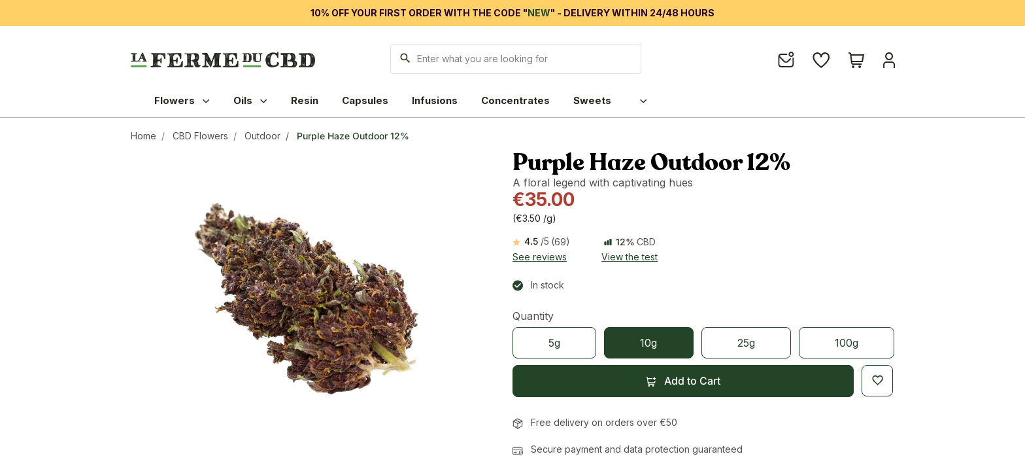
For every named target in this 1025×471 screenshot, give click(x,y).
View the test (629, 256)
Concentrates (515, 100)
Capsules (365, 100)
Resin (304, 100)
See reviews (539, 256)
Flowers (182, 100)
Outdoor (262, 135)
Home (143, 135)
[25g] (746, 342)
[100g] (846, 342)
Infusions (435, 100)
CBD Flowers (200, 135)
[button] (683, 381)
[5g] (554, 342)
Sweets (592, 100)
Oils (250, 100)
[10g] (648, 342)
